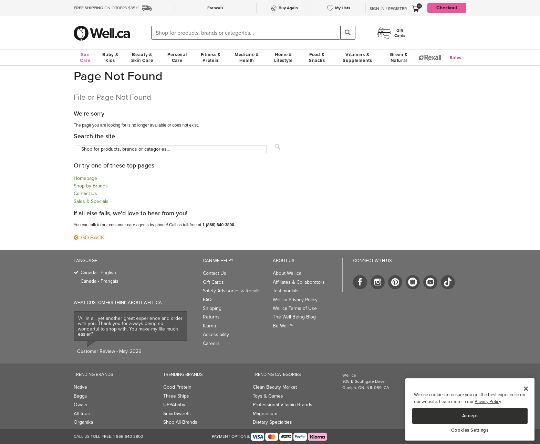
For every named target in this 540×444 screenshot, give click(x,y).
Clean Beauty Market (275, 387)
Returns (211, 317)
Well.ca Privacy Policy (295, 299)
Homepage (85, 178)
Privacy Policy (488, 401)
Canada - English (98, 272)
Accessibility (216, 334)
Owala (80, 404)
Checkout (446, 7)
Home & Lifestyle (283, 57)
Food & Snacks (317, 57)
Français (215, 8)
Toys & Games (268, 396)
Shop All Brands (180, 422)
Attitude (82, 413)
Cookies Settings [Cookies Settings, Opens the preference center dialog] (470, 430)
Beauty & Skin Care (142, 57)
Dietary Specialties (272, 422)
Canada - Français (99, 281)
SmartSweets (177, 413)
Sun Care (85, 57)
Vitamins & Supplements (357, 57)
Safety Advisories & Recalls (232, 290)
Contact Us (85, 193)
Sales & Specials (91, 201)
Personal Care (177, 57)
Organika (83, 422)
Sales (456, 58)
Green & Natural (399, 57)
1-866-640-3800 (128, 436)
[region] (469, 409)
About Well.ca (287, 273)
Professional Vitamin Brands (282, 404)
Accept (470, 415)
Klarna (209, 325)
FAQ (207, 299)
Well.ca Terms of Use (295, 308)
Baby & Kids (110, 57)
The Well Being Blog (294, 317)
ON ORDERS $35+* (106, 8)
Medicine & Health (247, 57)
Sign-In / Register (388, 9)
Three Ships (176, 396)
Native (80, 387)
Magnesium (265, 413)
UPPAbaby (174, 404)
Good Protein (177, 387)
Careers (211, 343)
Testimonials (286, 290)
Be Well (283, 325)
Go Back (89, 237)
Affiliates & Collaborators (299, 282)
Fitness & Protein (211, 57)
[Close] (525, 388)
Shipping (212, 308)
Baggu (80, 396)
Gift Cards (213, 282)
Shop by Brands (91, 185)
